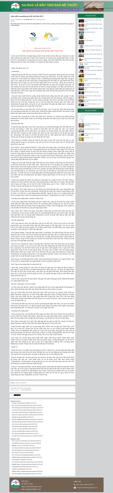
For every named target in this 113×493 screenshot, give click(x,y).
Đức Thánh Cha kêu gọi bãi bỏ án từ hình (93, 59)
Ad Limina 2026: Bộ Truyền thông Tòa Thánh (92, 84)
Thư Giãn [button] (75, 9)
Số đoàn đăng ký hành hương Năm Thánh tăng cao (24, 407)
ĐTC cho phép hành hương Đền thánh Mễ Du (23, 454)
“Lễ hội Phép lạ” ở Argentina (19, 459)
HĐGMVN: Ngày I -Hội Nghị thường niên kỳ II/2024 (24, 470)
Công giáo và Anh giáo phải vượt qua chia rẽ (93, 29)
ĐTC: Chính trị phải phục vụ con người (92, 104)
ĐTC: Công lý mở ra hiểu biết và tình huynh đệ (23, 440)
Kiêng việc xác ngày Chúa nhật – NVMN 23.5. (92, 124)
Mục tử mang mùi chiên (90, 74)
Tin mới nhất (90, 15)
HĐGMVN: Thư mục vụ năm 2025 (20, 445)
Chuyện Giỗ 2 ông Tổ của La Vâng (92, 45)
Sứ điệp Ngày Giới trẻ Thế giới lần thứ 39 (22, 466)
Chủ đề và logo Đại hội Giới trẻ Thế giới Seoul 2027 (24, 421)
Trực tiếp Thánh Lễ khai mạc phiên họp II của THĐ (24, 435)
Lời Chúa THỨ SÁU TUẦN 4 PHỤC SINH (93, 20)
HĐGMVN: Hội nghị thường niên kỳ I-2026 (93, 88)
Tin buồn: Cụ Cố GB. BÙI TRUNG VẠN (21, 428)
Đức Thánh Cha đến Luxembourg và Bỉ (21, 423)
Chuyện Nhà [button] (55, 9)
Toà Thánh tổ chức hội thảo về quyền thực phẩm (23, 409)
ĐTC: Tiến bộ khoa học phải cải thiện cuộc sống (23, 405)
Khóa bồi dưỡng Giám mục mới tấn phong (22, 449)
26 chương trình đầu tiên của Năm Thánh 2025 (23, 447)
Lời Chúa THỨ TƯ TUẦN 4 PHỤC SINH (92, 96)
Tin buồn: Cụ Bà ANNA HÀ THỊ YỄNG (21, 402)
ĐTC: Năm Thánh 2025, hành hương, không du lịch (24, 461)
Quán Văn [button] (66, 9)
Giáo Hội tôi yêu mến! (89, 32)
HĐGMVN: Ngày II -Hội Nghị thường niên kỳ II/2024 (24, 463)
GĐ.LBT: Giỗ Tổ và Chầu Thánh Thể (93, 54)
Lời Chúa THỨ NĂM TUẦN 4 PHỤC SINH (93, 24)
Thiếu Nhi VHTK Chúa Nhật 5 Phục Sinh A (93, 79)
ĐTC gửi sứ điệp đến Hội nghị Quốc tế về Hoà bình (24, 419)
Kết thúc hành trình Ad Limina (91, 92)
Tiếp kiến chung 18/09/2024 (18, 468)
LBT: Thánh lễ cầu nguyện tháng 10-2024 (22, 433)
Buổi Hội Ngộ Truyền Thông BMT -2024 (21, 426)
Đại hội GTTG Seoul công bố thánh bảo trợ (93, 63)
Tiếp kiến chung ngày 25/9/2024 (19, 416)
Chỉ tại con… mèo (88, 137)
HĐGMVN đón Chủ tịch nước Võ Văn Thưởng (93, 134)
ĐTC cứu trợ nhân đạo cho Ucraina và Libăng (93, 67)
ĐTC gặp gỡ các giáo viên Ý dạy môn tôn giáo (93, 100)
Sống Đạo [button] (45, 9)
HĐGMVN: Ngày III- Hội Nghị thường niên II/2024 (23, 456)
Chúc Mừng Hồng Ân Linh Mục (92, 129)
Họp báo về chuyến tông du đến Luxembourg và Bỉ (24, 414)
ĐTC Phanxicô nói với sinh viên (19, 452)
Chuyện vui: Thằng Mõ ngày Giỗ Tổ (93, 50)
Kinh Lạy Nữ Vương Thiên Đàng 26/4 (93, 70)
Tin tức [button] (35, 9)
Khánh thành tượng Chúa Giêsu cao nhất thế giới (24, 412)
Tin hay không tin (88, 40)
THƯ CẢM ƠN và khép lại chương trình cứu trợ (23, 442)
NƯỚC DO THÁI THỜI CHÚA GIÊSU (93, 114)
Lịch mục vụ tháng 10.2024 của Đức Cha (21, 430)
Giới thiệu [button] (26, 9)
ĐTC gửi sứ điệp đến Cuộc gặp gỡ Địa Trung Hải (23, 473)
